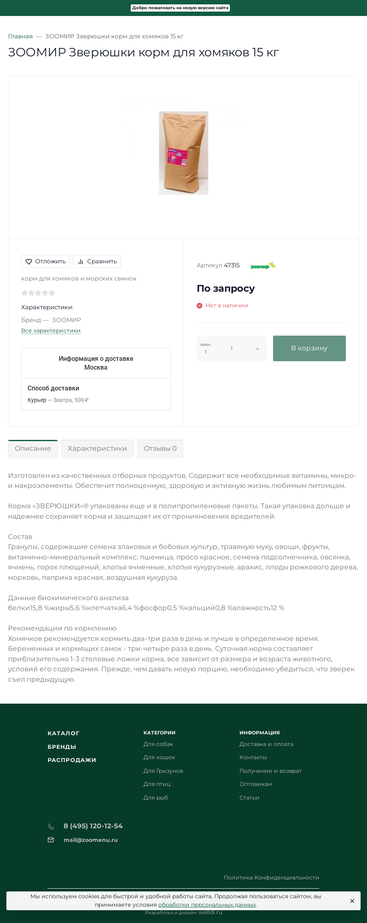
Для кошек (159, 757)
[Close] (351, 901)
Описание (33, 448)
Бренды (62, 747)
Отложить (46, 261)
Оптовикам (255, 784)
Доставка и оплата (266, 744)
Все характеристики (51, 330)
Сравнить (97, 261)
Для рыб (156, 797)
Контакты (253, 757)
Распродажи (72, 760)
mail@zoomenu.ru (91, 840)
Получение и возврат (270, 771)
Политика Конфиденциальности (271, 877)
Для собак (158, 744)
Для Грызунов (163, 771)
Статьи (249, 797)
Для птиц (157, 784)
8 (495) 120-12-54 (93, 826)
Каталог (64, 733)
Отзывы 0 (160, 448)
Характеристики (97, 448)
